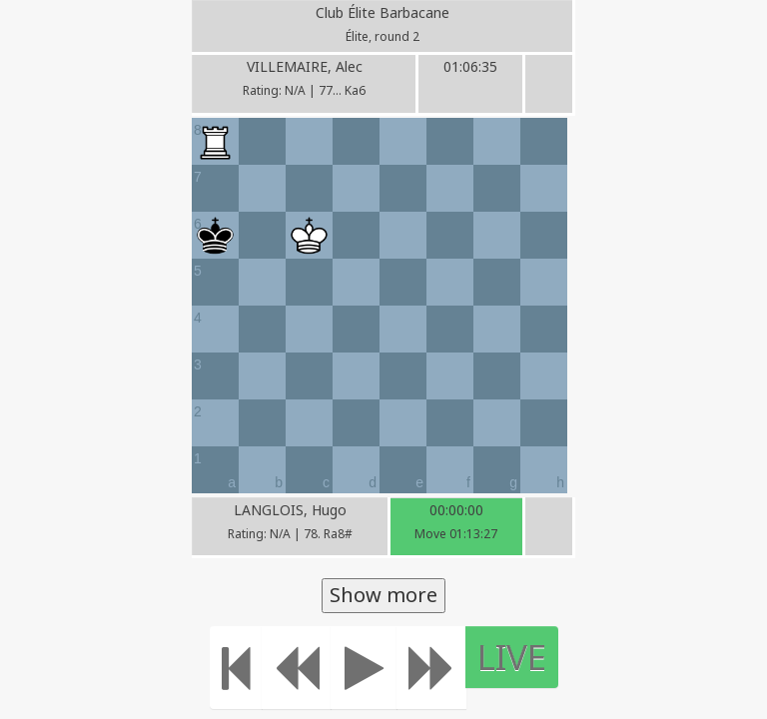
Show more (383, 594)
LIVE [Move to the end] (511, 656)
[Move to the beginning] (236, 667)
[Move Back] (297, 667)
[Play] (364, 667)
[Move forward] (431, 667)
